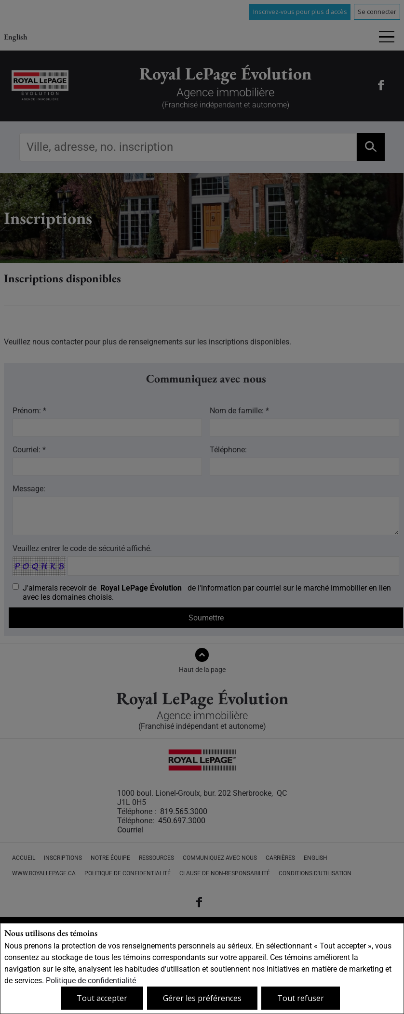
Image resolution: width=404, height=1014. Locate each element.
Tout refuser (300, 998)
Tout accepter (102, 998)
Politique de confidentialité (91, 980)
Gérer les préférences (202, 998)
